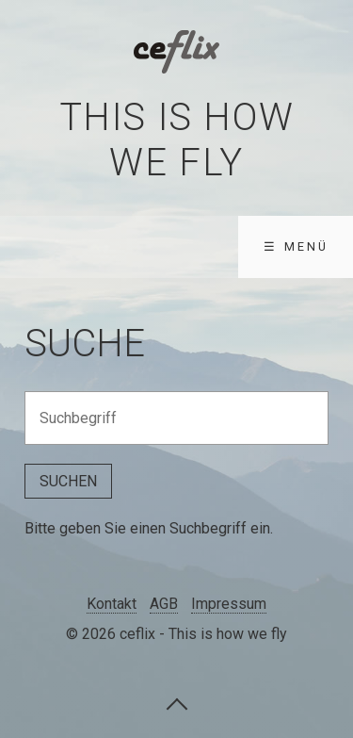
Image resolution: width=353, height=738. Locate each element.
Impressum (228, 604)
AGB (164, 604)
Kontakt (111, 604)
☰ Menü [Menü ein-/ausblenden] (296, 246)
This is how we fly (177, 140)
